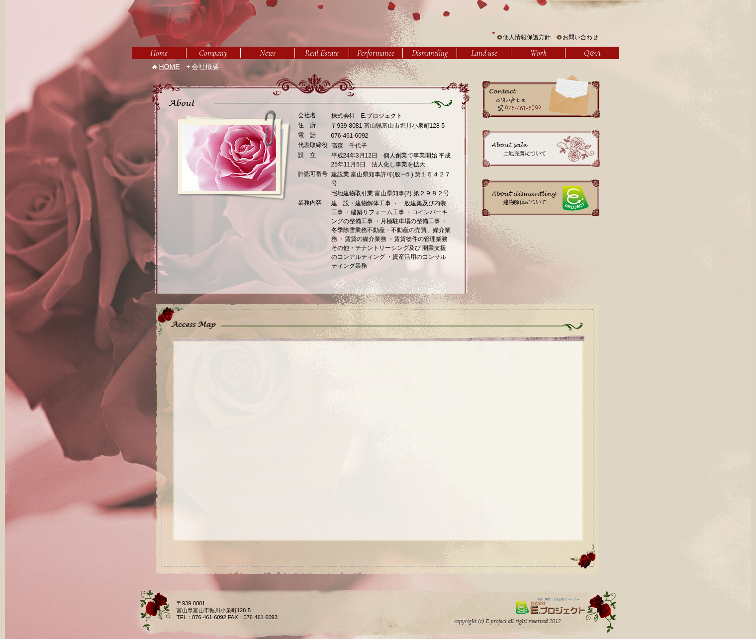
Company (213, 53)
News (268, 53)
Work (538, 53)
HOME (169, 67)
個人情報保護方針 (527, 37)
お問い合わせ (580, 37)
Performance (375, 53)
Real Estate (322, 53)
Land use (484, 53)
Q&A (592, 53)
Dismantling (430, 53)
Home (159, 53)
